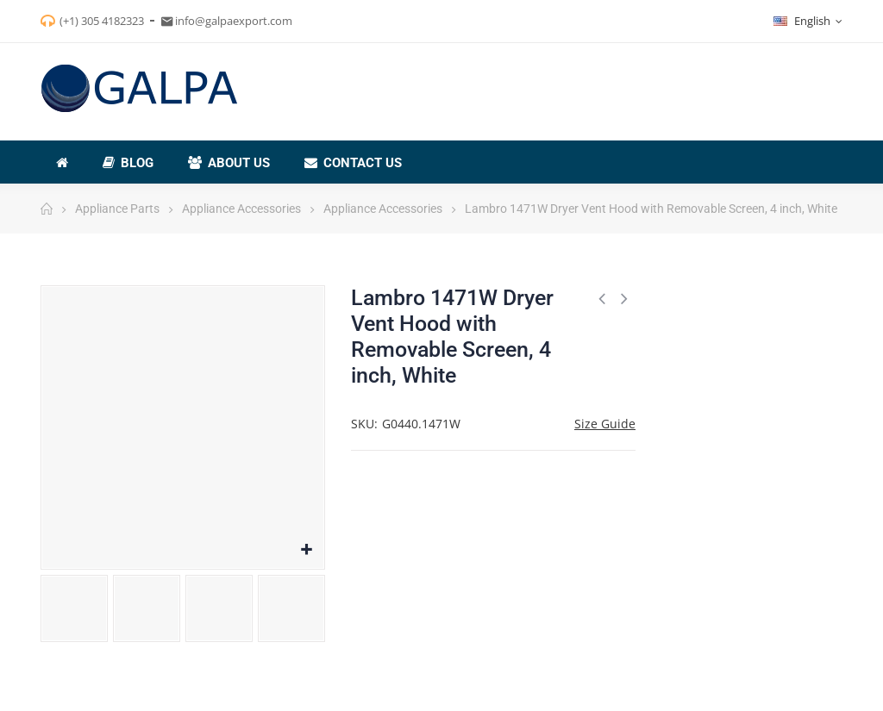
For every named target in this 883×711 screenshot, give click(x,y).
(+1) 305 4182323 (101, 20)
